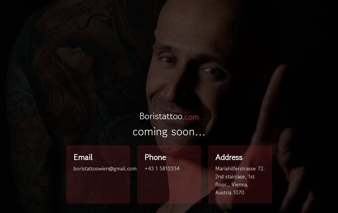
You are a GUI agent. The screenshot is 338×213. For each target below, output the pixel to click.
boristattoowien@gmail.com (105, 168)
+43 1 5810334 (161, 168)
